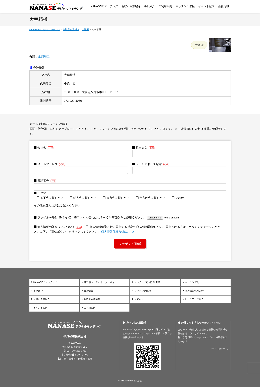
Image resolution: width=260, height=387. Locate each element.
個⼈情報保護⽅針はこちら (118, 231)
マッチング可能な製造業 (147, 282)
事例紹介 (149, 6)
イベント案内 (206, 6)
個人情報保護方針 (194, 290)
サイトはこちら (219, 349)
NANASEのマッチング (104, 6)
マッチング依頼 (185, 6)
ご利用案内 (165, 6)
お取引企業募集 (92, 299)
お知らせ (139, 299)
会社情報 (223, 6)
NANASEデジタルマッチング (56, 6)
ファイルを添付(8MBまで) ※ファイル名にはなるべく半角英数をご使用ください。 (113, 217)
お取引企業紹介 (131, 6)
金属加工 (44, 56)
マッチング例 (192, 282)
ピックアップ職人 (194, 299)
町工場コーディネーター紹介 (99, 282)
